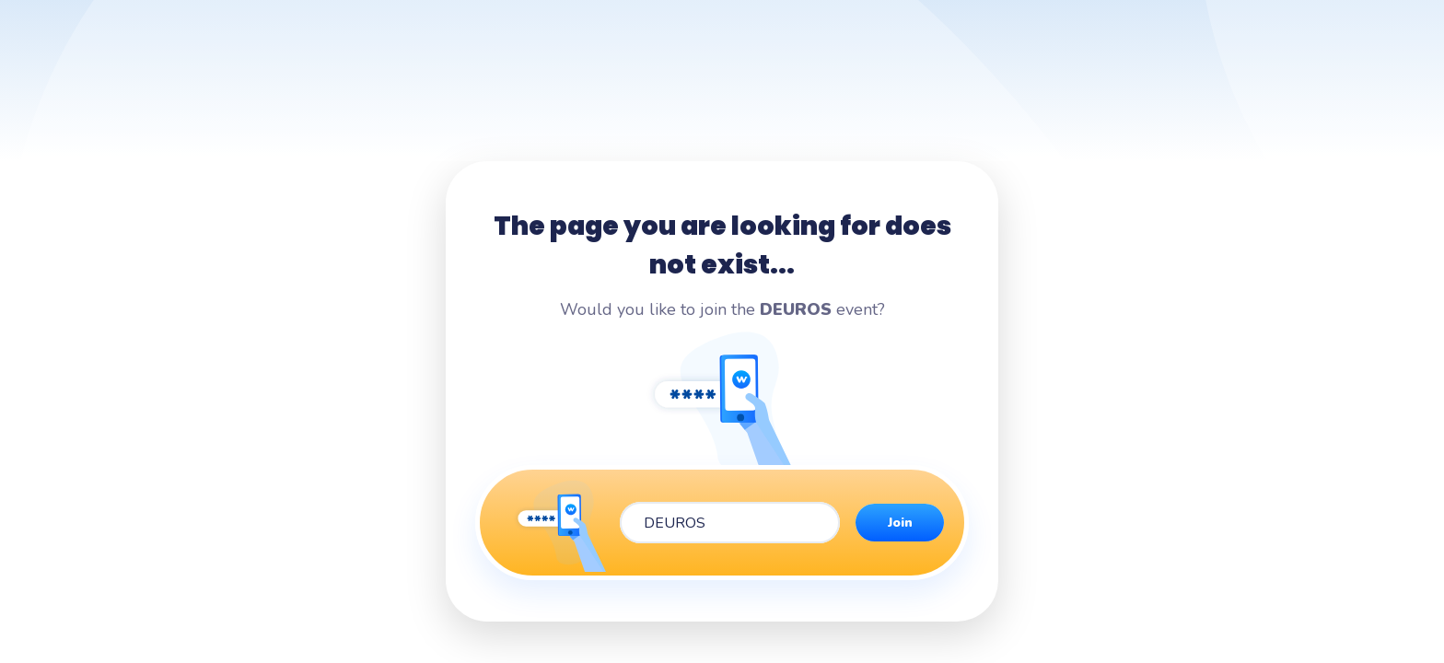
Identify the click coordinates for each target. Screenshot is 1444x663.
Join (900, 522)
